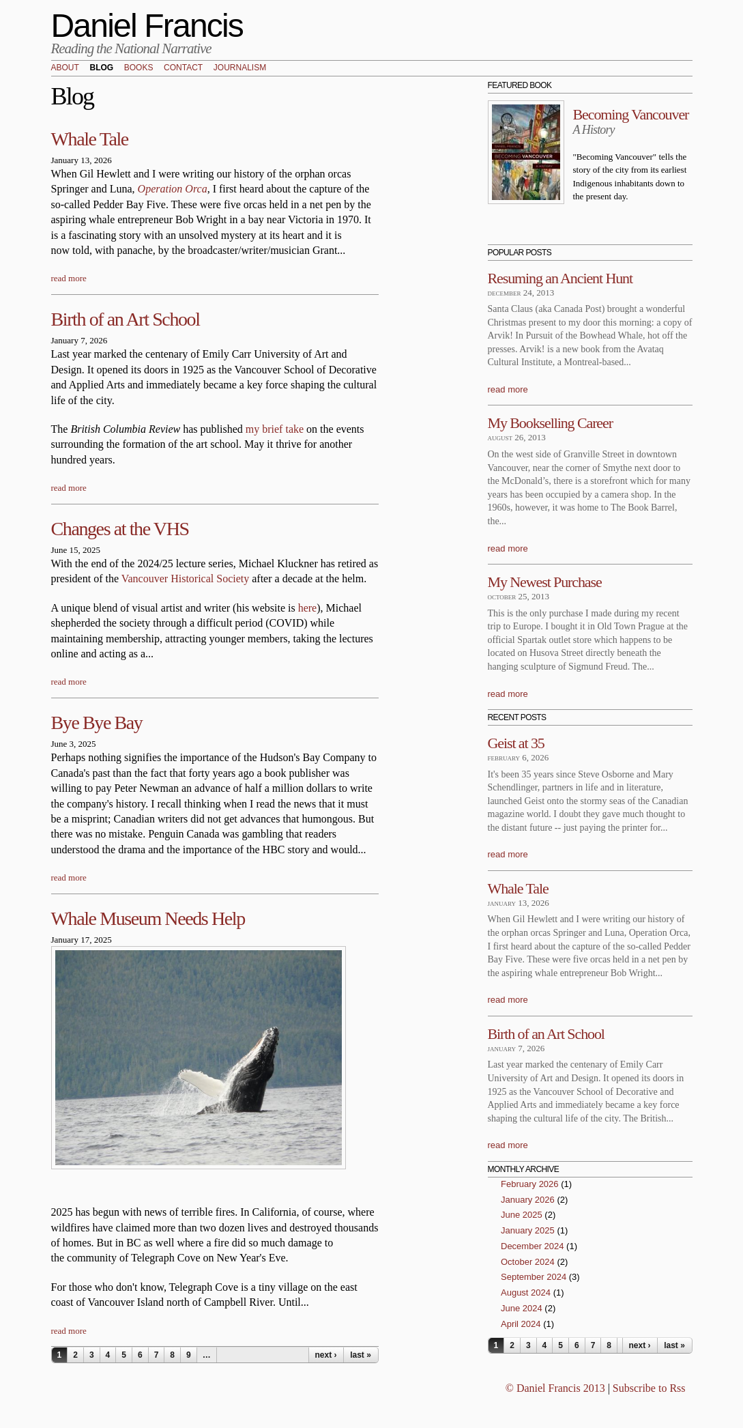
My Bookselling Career (550, 422)
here (307, 608)
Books (139, 68)
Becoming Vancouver (631, 114)
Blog (101, 68)
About (65, 68)
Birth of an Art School (125, 319)
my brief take (276, 429)
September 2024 (533, 1277)
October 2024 (528, 1262)
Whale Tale (89, 138)
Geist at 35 (516, 743)
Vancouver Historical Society (185, 578)
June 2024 (521, 1308)
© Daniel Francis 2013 (555, 1388)
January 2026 (528, 1200)
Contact (183, 68)
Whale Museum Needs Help (148, 918)
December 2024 (532, 1246)
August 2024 (526, 1292)
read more (69, 278)
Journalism (240, 68)
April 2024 (521, 1324)
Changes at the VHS (120, 528)
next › (325, 1355)
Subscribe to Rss (649, 1388)
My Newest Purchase (545, 581)
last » (360, 1355)
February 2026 (530, 1184)
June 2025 (521, 1215)
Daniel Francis (147, 26)
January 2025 (528, 1230)
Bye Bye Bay (97, 722)
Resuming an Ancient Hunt (560, 278)
